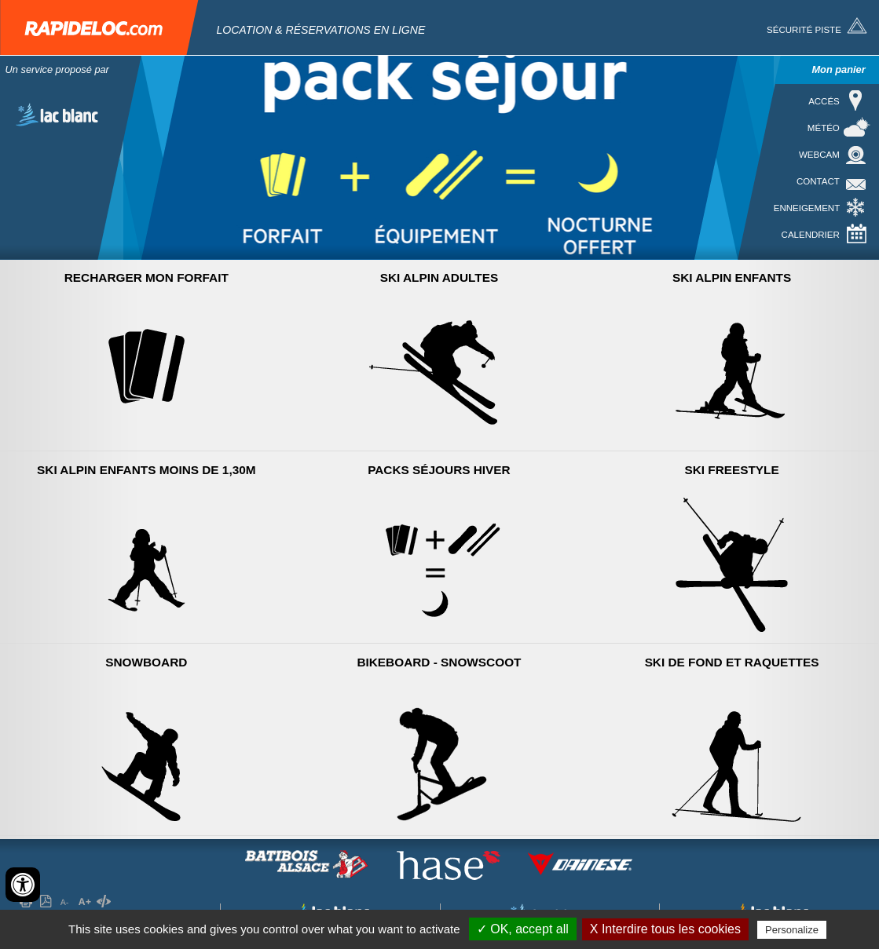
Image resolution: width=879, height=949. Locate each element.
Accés (824, 101)
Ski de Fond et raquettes (732, 662)
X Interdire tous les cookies (665, 929)
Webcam (819, 154)
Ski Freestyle (731, 469)
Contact (818, 181)
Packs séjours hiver (439, 469)
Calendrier (811, 234)
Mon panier (838, 69)
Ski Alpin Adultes (439, 277)
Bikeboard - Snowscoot (439, 662)
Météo (824, 128)
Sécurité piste (804, 30)
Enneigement (807, 208)
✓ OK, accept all (523, 929)
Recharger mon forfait (146, 277)
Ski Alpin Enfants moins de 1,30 (146, 469)
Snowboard (146, 662)
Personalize (792, 930)
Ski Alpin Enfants (731, 277)
